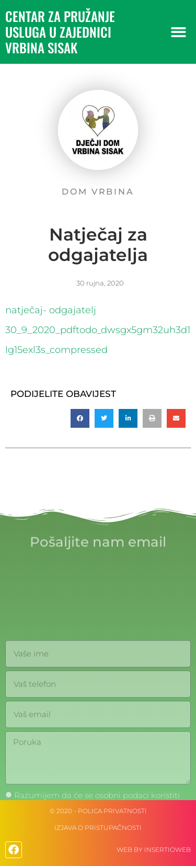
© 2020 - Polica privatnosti (98, 811)
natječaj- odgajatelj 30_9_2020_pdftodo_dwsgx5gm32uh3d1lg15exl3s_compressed (97, 330)
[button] (179, 32)
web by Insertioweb (154, 849)
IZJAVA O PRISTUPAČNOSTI (98, 827)
